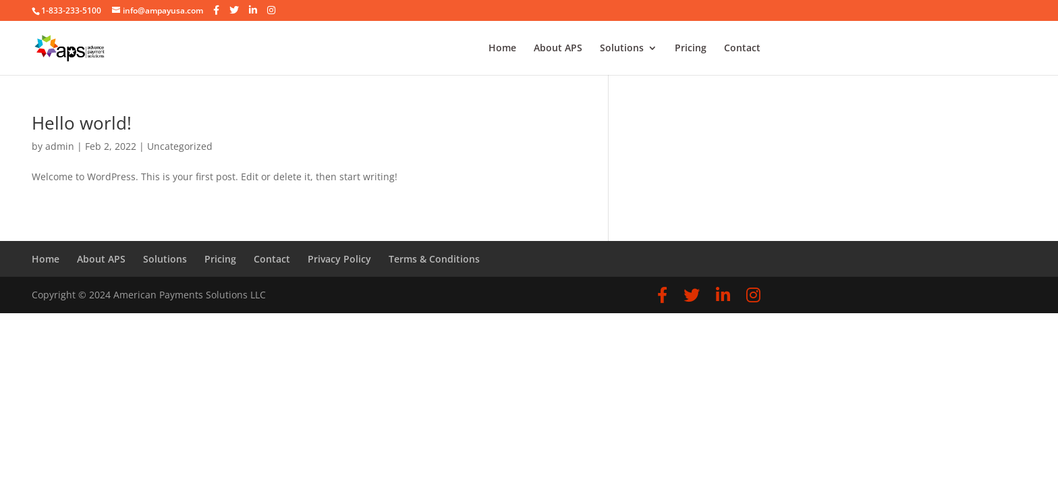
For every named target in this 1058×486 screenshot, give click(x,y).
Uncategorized (180, 146)
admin (59, 146)
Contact (742, 48)
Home (502, 48)
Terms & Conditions (434, 258)
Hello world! (82, 123)
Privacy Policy (339, 258)
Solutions (622, 48)
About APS (558, 48)
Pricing (690, 48)
